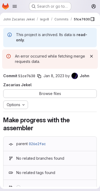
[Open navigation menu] (14, 6)
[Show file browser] (92, 19)
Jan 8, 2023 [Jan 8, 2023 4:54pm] (53, 75)
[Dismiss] (91, 56)
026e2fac (37, 143)
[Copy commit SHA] (39, 76)
